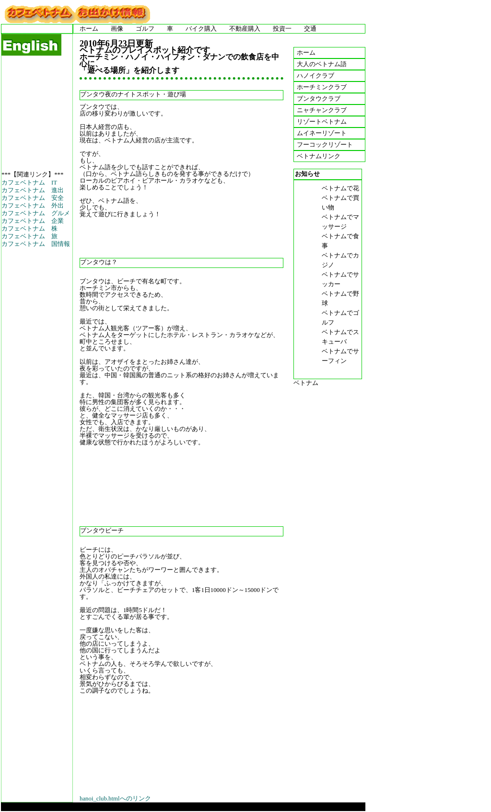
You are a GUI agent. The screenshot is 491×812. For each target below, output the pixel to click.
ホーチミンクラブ (322, 87)
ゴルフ (145, 28)
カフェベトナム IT (29, 182)
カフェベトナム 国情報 (35, 244)
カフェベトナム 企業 (32, 221)
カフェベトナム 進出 (32, 190)
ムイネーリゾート (322, 133)
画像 (117, 28)
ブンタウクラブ (318, 98)
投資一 (282, 28)
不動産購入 (244, 28)
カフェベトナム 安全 (32, 198)
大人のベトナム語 (322, 64)
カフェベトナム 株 (29, 228)
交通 (310, 28)
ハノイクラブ (315, 75)
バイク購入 (201, 28)
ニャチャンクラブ (322, 110)
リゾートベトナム (322, 121)
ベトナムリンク (318, 156)
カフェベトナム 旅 (29, 236)
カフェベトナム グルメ (35, 213)
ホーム (89, 28)
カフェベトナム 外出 (32, 205)
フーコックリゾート (325, 144)
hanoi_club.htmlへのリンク (115, 798)
